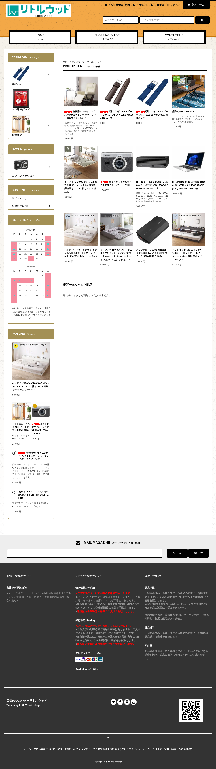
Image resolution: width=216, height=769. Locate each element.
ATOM (188, 749)
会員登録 (159, 4)
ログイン (175, 4)
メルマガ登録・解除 (119, 4)
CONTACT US (174, 37)
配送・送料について (68, 749)
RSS (181, 749)
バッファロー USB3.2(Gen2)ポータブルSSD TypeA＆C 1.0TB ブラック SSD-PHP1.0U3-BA (152, 253)
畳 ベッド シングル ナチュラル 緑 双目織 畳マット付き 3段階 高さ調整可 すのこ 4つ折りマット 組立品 (80, 187)
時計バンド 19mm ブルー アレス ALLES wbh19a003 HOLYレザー (152, 114)
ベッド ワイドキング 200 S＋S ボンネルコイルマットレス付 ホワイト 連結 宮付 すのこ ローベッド (80, 253)
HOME (40, 37)
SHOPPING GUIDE (106, 37)
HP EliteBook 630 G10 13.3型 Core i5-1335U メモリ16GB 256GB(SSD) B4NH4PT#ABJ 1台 (188, 185)
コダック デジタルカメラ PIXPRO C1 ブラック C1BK (115, 184)
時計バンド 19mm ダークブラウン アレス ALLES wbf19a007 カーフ (116, 114)
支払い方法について (44, 749)
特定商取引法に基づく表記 (112, 749)
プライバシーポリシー (140, 749)
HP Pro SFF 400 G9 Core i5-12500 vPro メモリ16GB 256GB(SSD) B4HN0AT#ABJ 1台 (152, 185)
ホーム (27, 749)
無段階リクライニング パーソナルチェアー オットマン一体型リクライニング (79, 114)
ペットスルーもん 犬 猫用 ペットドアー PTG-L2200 (21, 427)
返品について (88, 749)
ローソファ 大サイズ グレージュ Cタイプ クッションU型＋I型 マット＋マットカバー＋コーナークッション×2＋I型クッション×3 (116, 255)
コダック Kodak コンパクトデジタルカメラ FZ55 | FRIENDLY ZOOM (33, 494)
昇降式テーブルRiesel (183, 111)
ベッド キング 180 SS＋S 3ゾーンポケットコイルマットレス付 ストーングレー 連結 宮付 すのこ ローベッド (188, 255)
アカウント (142, 4)
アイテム (195, 4)
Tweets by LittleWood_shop (23, 705)
